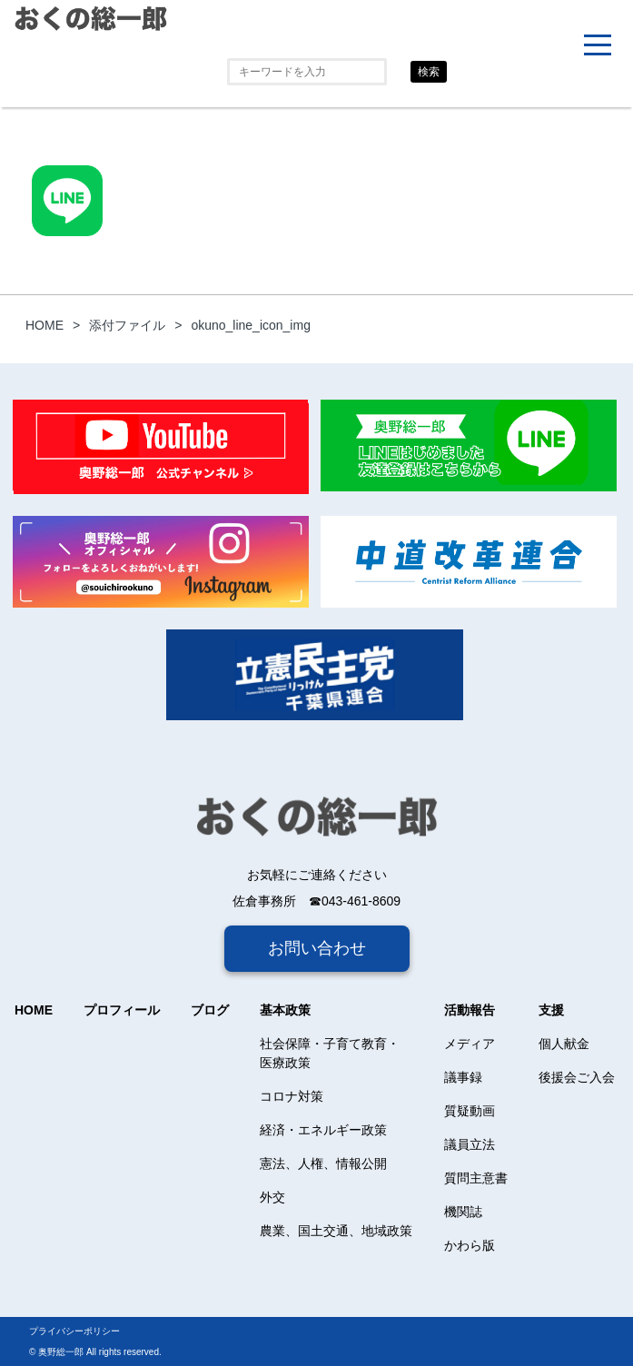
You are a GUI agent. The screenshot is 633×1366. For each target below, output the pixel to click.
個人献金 (564, 1043)
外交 (272, 1197)
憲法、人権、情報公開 (323, 1163)
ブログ (210, 1010)
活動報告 (469, 1010)
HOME (34, 1010)
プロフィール (122, 1010)
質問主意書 (476, 1178)
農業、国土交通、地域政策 (336, 1230)
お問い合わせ (317, 948)
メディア (469, 1043)
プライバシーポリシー (74, 1331)
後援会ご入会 (577, 1077)
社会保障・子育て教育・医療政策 (330, 1053)
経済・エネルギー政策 (323, 1130)
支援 (551, 1010)
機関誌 (463, 1211)
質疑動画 (469, 1111)
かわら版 (469, 1245)
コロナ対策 (291, 1096)
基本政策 (285, 1010)
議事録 (463, 1077)
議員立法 (469, 1144)
